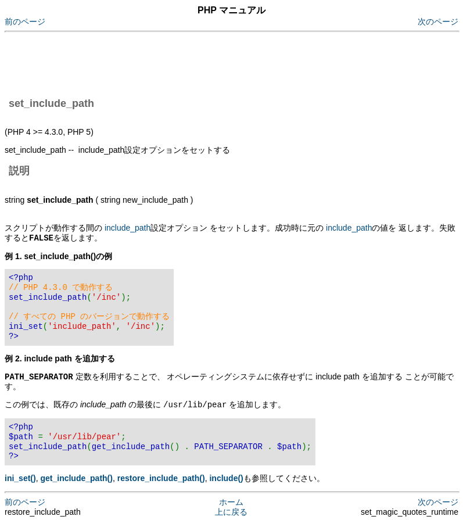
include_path (127, 227)
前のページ (25, 21)
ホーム (231, 500)
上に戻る (231, 510)
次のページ (438, 21)
